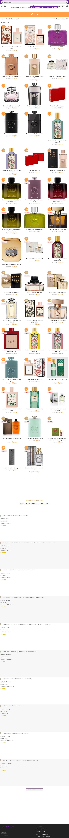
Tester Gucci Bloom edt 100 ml (34, 47)
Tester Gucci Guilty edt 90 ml (34, 106)
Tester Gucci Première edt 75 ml (34, 259)
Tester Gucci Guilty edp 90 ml (11, 134)
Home (2, 18)
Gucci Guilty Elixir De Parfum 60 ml (34, 229)
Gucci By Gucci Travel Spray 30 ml (11, 468)
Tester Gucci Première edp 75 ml (57, 292)
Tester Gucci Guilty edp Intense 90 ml (11, 76)
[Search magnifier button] (66, 2)
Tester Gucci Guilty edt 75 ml (11, 292)
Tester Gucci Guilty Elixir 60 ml (57, 47)
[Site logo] (34, 6)
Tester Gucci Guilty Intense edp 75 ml (11, 264)
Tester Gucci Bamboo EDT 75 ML (57, 76)
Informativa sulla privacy (42, 834)
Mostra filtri (6, 22)
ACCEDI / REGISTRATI (41, 829)
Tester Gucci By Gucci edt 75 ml (57, 320)
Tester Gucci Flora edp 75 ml (34, 292)
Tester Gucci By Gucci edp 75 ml (57, 229)
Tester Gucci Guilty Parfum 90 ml (34, 134)
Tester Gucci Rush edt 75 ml (57, 106)
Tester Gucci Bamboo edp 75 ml (11, 106)
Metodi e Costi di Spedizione (43, 836)
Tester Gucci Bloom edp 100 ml (34, 379)
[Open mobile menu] (3, 6)
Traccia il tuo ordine (40, 831)
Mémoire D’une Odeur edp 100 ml (34, 409)
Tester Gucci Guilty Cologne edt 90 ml (34, 438)
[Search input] (33, 2)
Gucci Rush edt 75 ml (34, 170)
